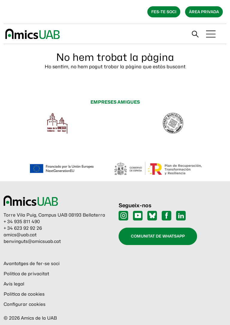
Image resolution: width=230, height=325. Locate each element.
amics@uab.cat (20, 235)
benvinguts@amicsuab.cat (32, 241)
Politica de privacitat (26, 273)
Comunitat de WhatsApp (158, 236)
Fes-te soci (163, 11)
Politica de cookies (24, 294)
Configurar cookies (25, 304)
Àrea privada (204, 11)
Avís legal (14, 284)
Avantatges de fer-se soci (32, 263)
